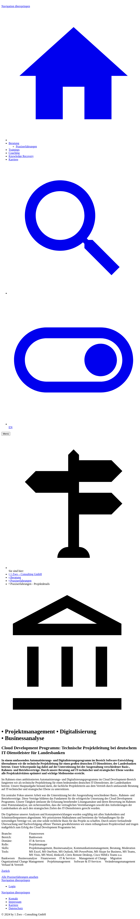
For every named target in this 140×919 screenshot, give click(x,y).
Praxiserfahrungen (26, 146)
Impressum (15, 901)
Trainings (14, 149)
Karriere (13, 159)
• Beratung (15, 577)
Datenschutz (16, 908)
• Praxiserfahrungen (20, 580)
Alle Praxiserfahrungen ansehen (19, 876)
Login (12, 886)
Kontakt (13, 898)
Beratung (14, 143)
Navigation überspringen (15, 6)
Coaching (14, 152)
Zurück (5, 870)
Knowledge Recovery (21, 156)
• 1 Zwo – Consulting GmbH (25, 574)
